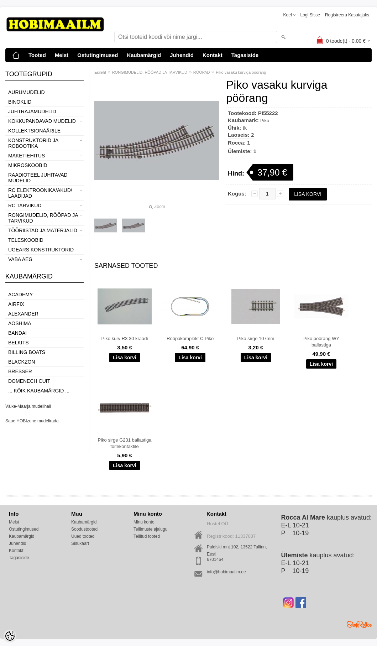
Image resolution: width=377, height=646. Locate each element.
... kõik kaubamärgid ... (38, 391)
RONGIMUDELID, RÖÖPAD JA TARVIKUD (43, 218)
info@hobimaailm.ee (226, 571)
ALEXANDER (23, 314)
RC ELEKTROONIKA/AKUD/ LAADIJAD (40, 193)
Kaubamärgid (144, 55)
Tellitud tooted (146, 536)
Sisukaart (80, 543)
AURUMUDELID (26, 92)
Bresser (20, 371)
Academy (20, 294)
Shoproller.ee (359, 624)
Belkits (18, 342)
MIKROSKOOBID (27, 165)
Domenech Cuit (29, 381)
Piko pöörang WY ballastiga (321, 342)
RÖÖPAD (201, 72)
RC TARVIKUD (24, 205)
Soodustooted (84, 529)
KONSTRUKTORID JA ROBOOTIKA (33, 143)
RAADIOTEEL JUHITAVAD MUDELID (38, 177)
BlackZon (21, 362)
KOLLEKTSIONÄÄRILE (34, 131)
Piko (264, 120)
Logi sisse (310, 14)
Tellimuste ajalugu (150, 529)
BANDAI (17, 333)
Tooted (37, 55)
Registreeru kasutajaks (347, 14)
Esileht (100, 72)
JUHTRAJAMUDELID (32, 111)
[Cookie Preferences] (10, 636)
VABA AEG (20, 259)
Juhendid (182, 55)
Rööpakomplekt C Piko (190, 338)
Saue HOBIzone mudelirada (31, 420)
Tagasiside (244, 55)
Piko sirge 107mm (255, 338)
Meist (61, 55)
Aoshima (19, 323)
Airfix (16, 304)
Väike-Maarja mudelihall (28, 406)
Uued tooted (82, 536)
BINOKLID (19, 102)
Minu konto (144, 522)
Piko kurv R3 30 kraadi (124, 338)
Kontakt (212, 55)
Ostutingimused (97, 55)
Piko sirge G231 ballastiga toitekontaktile (124, 443)
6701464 (215, 559)
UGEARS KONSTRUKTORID (41, 249)
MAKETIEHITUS (26, 155)
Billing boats (26, 352)
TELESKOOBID (25, 240)
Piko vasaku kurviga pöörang (241, 72)
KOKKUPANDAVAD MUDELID (42, 121)
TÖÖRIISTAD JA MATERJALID (42, 230)
